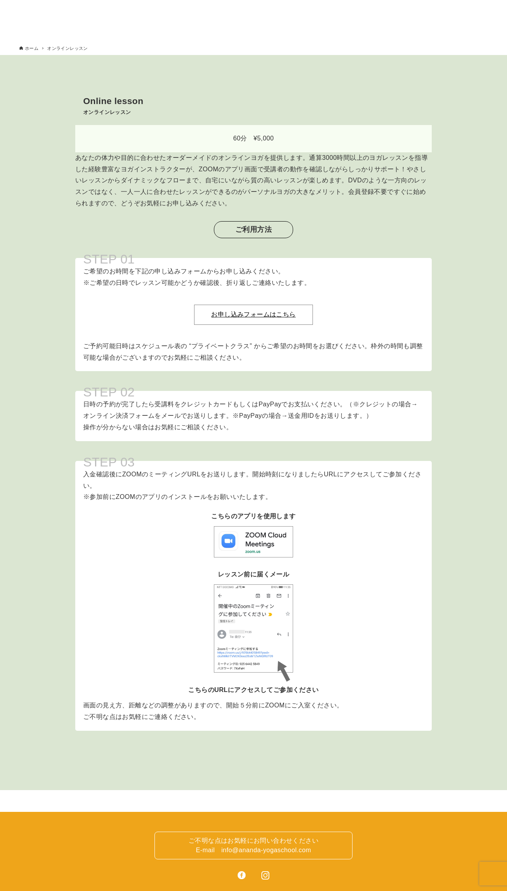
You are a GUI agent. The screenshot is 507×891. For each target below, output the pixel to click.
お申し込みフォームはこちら (253, 314)
